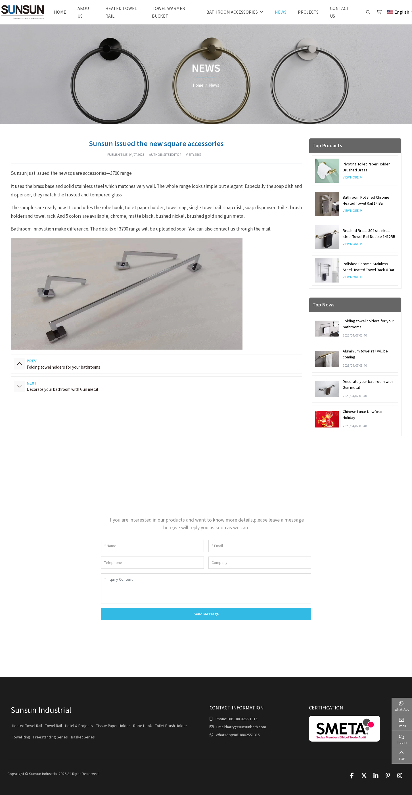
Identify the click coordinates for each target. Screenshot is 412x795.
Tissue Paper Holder (113, 725)
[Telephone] (152, 563)
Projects (308, 12)
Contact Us (339, 12)
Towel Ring (21, 737)
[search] (367, 12)
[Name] (152, 546)
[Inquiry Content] (206, 588)
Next (19, 386)
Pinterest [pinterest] (388, 776)
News (280, 12)
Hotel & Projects (79, 725)
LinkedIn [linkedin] (376, 776)
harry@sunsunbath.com (246, 726)
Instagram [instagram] (400, 776)
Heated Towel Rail (121, 12)
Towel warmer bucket (168, 12)
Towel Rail (53, 725)
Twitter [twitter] (364, 776)
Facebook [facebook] (352, 776)
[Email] (259, 546)
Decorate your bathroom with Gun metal (62, 389)
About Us (85, 12)
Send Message (206, 614)
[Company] (259, 563)
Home (60, 12)
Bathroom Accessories (232, 12)
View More (351, 177)
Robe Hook (142, 725)
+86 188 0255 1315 (242, 718)
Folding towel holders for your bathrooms (63, 367)
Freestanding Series (50, 737)
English (398, 12)
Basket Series (83, 737)
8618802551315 (247, 734)
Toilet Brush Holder (171, 725)
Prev (19, 364)
